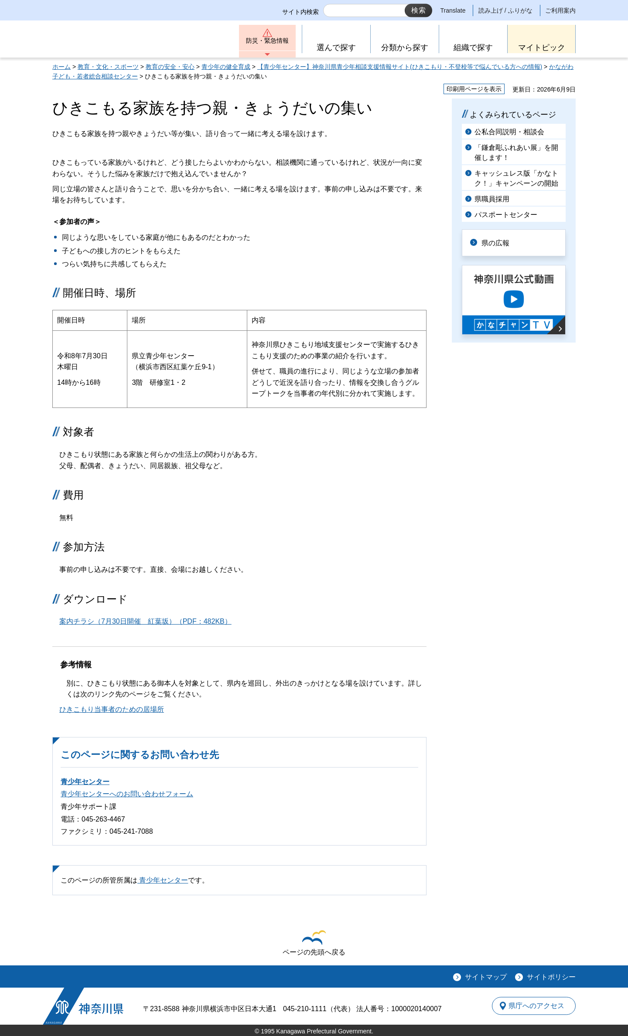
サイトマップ (486, 977)
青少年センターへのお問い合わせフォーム (127, 794)
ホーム (61, 66)
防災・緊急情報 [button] (267, 42)
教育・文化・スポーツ (108, 66)
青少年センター (85, 781)
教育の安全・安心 (170, 66)
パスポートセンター (505, 214)
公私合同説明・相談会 (509, 132)
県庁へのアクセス (535, 1006)
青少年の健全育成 (225, 66)
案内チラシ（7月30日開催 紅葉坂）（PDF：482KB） (145, 621)
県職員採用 (491, 199)
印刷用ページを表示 (474, 88)
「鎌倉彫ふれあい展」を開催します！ (516, 152)
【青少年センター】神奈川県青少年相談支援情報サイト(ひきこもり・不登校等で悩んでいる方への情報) (399, 66)
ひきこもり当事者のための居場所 (111, 709)
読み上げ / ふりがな (505, 10)
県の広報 (498, 242)
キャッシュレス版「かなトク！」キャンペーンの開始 (516, 178)
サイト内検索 (300, 11)
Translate (453, 10)
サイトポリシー (551, 977)
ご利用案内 (560, 10)
